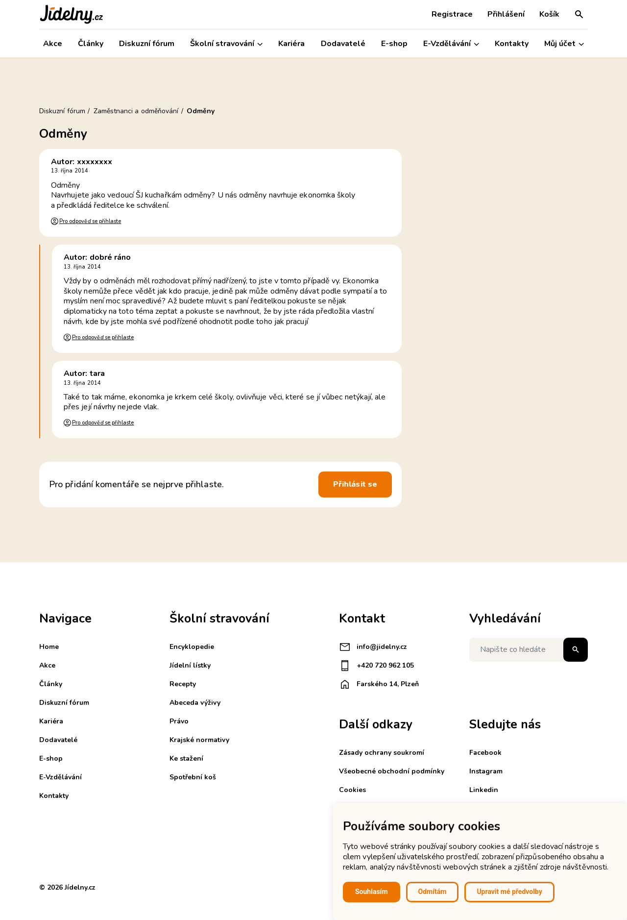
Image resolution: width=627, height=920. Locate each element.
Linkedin (483, 790)
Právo (179, 721)
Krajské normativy (199, 740)
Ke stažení (186, 758)
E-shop (394, 43)
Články (90, 43)
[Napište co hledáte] (528, 650)
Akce (52, 43)
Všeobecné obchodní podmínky (391, 771)
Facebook (485, 752)
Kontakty (512, 43)
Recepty (182, 684)
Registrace (452, 14)
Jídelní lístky (190, 665)
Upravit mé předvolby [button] (509, 891)
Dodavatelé (343, 43)
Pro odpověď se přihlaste (90, 221)
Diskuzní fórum (146, 43)
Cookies (352, 790)
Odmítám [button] (432, 891)
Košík (549, 14)
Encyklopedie (191, 646)
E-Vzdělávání (451, 44)
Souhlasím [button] (371, 891)
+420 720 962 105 (376, 665)
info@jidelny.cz (373, 647)
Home (49, 646)
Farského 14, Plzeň (379, 684)
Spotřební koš (192, 777)
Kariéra (291, 43)
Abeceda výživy (194, 702)
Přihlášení (506, 14)
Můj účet (564, 44)
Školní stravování (226, 44)
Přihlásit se (355, 484)
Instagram (486, 771)
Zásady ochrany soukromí (381, 752)
